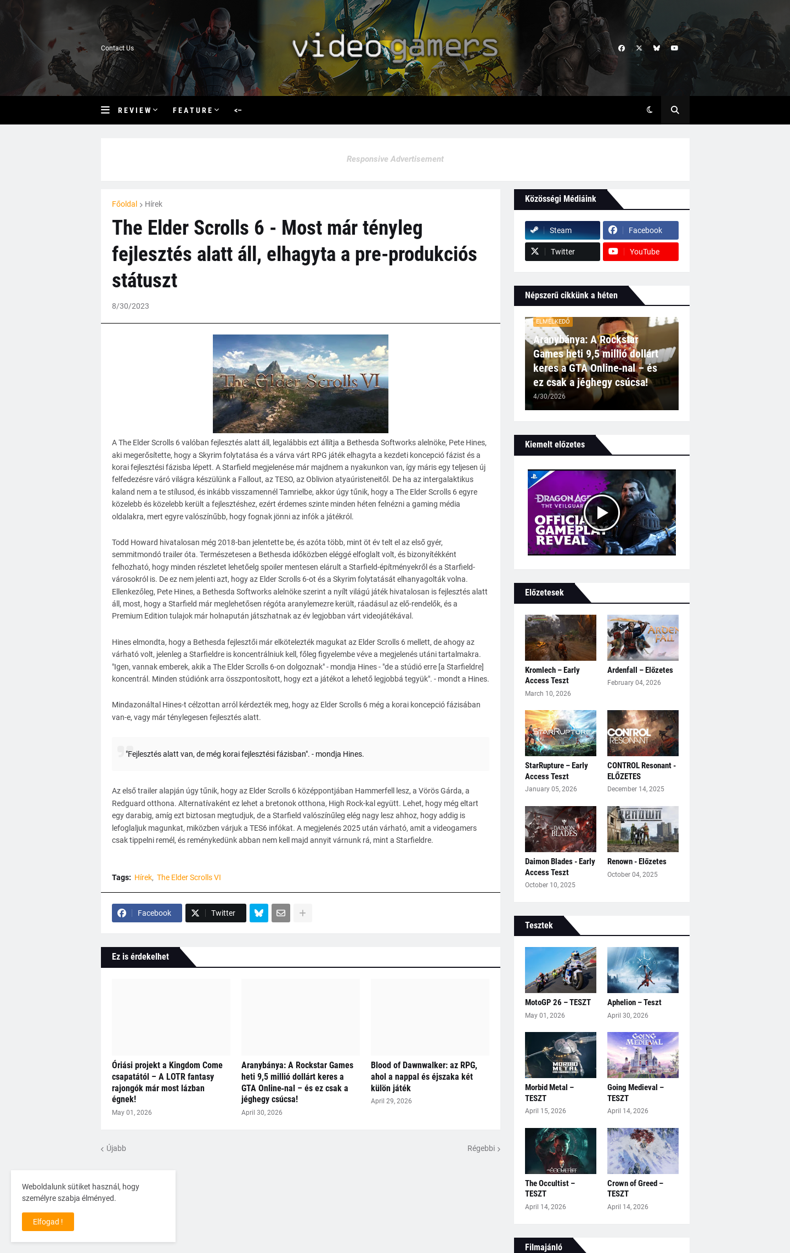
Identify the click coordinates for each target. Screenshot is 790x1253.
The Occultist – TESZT (550, 1188)
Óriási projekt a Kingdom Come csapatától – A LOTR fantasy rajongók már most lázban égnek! (167, 1082)
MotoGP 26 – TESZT (558, 1002)
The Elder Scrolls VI (189, 877)
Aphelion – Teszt (634, 1002)
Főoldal (124, 204)
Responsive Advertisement (395, 159)
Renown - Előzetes (637, 861)
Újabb (116, 1148)
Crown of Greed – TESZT (635, 1188)
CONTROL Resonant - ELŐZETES (641, 771)
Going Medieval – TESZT (635, 1092)
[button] (109, 110)
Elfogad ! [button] (48, 1221)
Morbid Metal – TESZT (549, 1092)
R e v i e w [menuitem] (134, 110)
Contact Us (117, 48)
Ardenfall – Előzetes (640, 670)
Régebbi (481, 1148)
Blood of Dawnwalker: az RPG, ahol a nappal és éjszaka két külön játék (424, 1076)
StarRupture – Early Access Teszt (556, 771)
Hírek (153, 204)
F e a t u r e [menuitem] (192, 110)
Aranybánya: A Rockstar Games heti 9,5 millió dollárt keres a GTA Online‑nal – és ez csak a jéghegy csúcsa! (297, 1082)
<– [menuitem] (238, 110)
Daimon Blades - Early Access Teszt (560, 867)
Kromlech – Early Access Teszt (552, 675)
